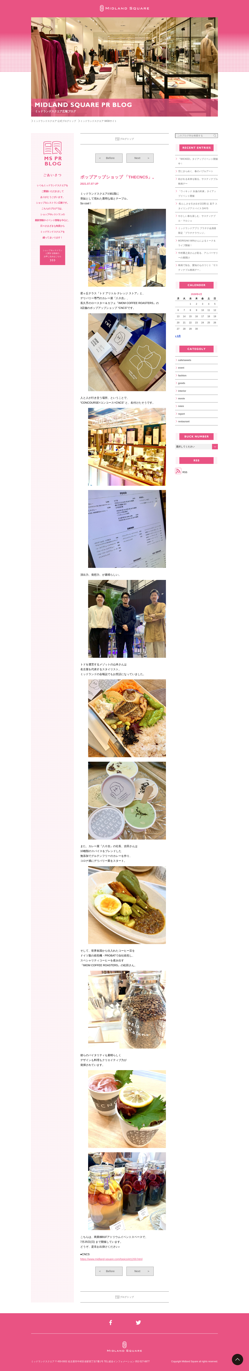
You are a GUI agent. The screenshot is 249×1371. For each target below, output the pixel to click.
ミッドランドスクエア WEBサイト (98, 121)
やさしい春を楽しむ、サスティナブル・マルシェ (197, 218)
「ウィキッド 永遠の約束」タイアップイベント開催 (197, 193)
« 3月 (178, 336)
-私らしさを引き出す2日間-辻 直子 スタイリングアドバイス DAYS (197, 206)
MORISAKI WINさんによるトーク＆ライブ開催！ (197, 243)
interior (182, 391)
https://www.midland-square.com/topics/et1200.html (111, 1259)
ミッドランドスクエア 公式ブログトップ (54, 121)
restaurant (184, 421)
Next (142, 158)
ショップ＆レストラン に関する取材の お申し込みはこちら (52, 253)
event (181, 367)
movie (181, 398)
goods (181, 383)
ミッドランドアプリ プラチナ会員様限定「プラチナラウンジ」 (197, 230)
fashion (182, 375)
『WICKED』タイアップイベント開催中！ (198, 161)
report (181, 414)
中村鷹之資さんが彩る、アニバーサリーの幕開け (198, 255)
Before (106, 158)
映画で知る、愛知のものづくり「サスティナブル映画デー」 (198, 267)
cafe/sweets (184, 360)
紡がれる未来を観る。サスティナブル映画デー (198, 181)
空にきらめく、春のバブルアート (195, 171)
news (181, 406)
